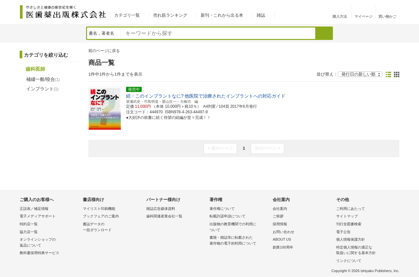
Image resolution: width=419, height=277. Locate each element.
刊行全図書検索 (348, 224)
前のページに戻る (104, 50)
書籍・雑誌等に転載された (239, 240)
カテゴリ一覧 (127, 15)
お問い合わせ (283, 232)
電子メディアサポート (38, 216)
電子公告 (343, 232)
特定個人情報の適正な (366, 250)
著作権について (222, 209)
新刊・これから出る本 (222, 15)
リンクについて (348, 261)
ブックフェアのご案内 (101, 216)
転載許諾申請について (228, 216)
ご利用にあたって (350, 209)
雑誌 (261, 15)
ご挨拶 (278, 216)
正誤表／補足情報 (34, 209)
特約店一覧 (29, 224)
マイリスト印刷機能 (99, 209)
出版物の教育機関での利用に (239, 227)
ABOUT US (282, 239)
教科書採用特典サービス (39, 253)
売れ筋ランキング (170, 15)
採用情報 (280, 224)
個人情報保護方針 (350, 239)
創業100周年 (283, 247)
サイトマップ (347, 216)
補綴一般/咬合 (43, 79)
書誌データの (113, 227)
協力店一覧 (29, 232)
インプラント (42, 88)
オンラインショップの (50, 242)
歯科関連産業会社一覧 (164, 216)
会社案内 (280, 209)
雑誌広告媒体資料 (160, 209)
